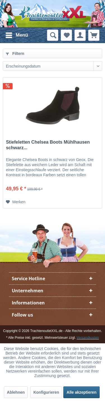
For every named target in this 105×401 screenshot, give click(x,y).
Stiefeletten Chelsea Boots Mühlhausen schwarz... (48, 145)
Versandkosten (88, 338)
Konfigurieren (46, 392)
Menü (17, 34)
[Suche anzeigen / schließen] (52, 35)
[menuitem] (16, 35)
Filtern (15, 53)
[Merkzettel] (66, 35)
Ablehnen (16, 392)
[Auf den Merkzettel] (15, 202)
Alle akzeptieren (82, 392)
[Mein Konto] (80, 35)
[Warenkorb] (93, 35)
